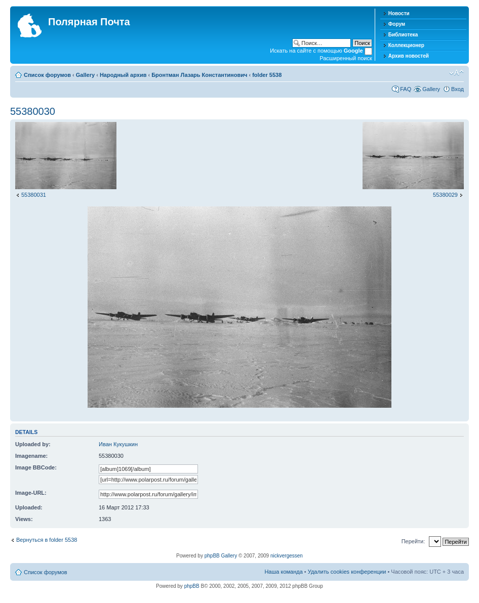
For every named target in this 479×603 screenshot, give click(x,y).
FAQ (405, 89)
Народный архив (123, 75)
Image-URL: (31, 493)
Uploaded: (29, 507)
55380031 (33, 195)
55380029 (445, 195)
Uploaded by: (33, 444)
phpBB (191, 586)
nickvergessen (286, 555)
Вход (457, 89)
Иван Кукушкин (118, 444)
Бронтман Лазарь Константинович (199, 75)
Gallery (85, 75)
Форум (396, 24)
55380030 (32, 111)
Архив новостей (408, 56)
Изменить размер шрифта (456, 72)
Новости (399, 13)
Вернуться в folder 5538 (46, 540)
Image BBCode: (36, 467)
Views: (24, 519)
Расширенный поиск (346, 58)
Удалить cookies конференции (347, 572)
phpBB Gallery (221, 555)
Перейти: (413, 541)
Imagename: (31, 456)
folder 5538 (267, 75)
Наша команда (283, 572)
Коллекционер (406, 45)
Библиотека (403, 34)
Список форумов (47, 75)
